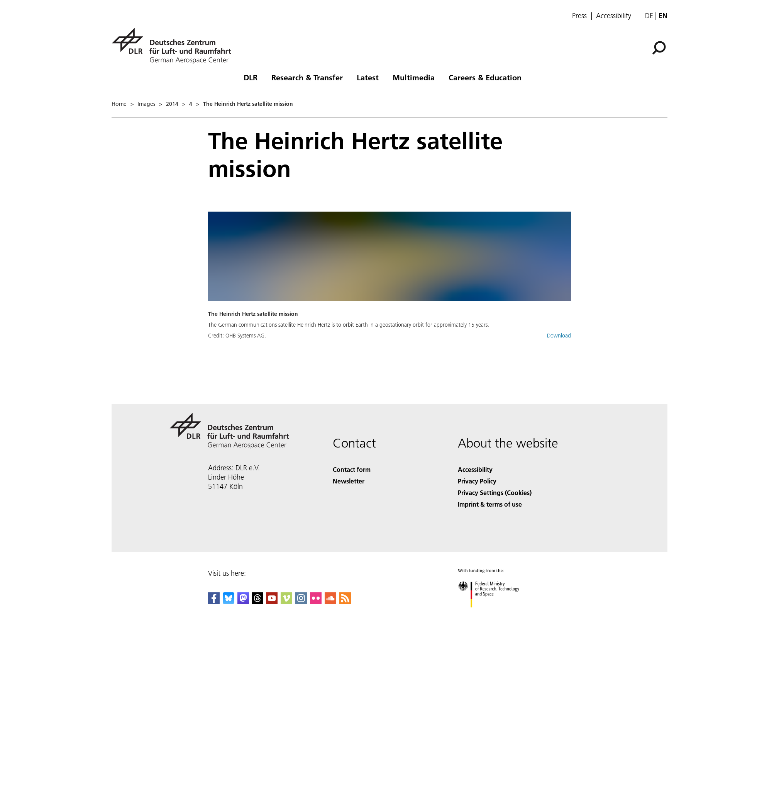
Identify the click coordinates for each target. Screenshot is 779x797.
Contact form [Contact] (352, 469)
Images (146, 104)
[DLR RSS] (345, 601)
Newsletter (348, 481)
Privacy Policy (477, 481)
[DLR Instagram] (301, 601)
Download (559, 335)
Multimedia (414, 77)
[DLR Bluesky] (228, 601)
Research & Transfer (307, 77)
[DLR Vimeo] (286, 601)
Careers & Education (485, 77)
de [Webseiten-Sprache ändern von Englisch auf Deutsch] (649, 15)
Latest (368, 77)
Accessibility (613, 16)
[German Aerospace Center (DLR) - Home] (174, 46)
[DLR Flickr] (316, 601)
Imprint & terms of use (490, 504)
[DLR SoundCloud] (330, 601)
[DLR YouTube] (272, 601)
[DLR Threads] (257, 601)
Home (119, 104)
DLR (250, 77)
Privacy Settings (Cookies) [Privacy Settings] (495, 492)
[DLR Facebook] (214, 601)
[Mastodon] (243, 601)
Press (579, 16)
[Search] (659, 48)
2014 (172, 104)
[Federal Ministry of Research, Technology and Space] (495, 614)
